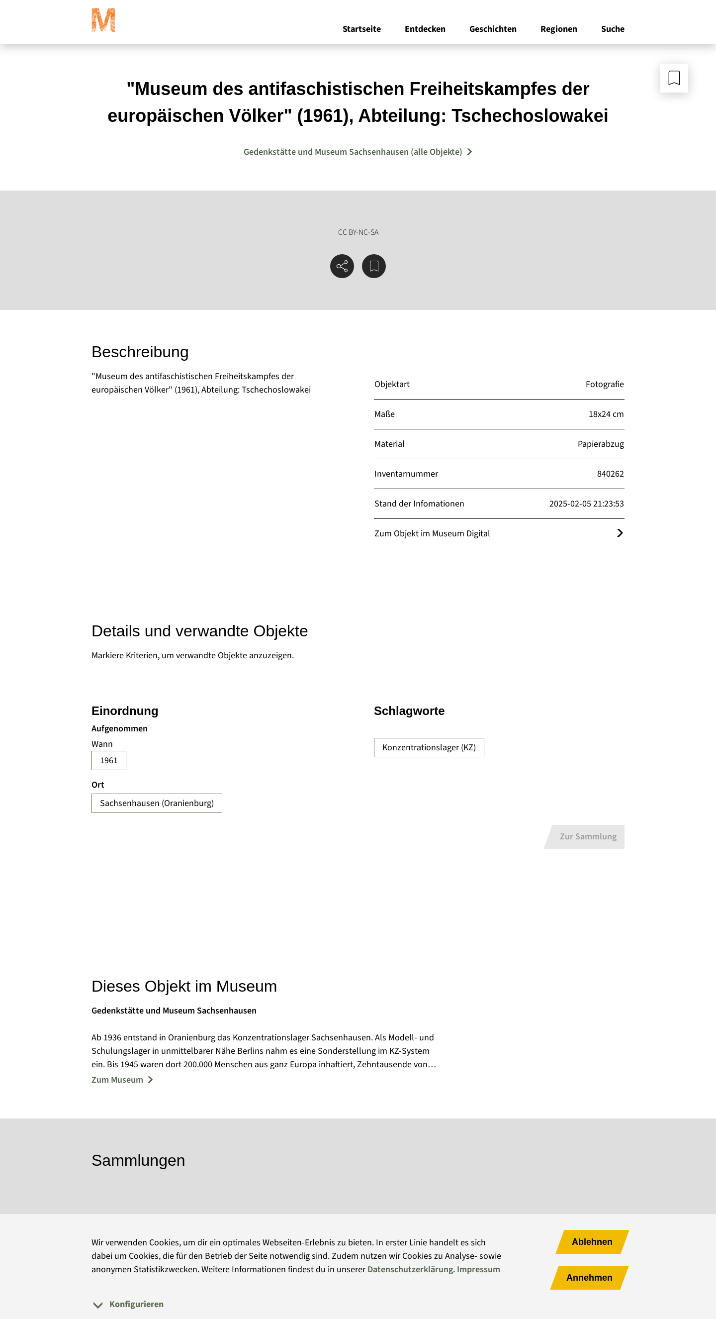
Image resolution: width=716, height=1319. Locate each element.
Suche (613, 29)
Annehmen (589, 1278)
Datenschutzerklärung (410, 1269)
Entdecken (425, 29)
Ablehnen (592, 1242)
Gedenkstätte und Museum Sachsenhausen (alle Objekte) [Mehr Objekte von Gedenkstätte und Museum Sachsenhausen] (353, 152)
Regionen (558, 29)
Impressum (478, 1269)
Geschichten (493, 29)
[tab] (358, 1304)
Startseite (362, 29)
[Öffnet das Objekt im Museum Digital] (620, 533)
